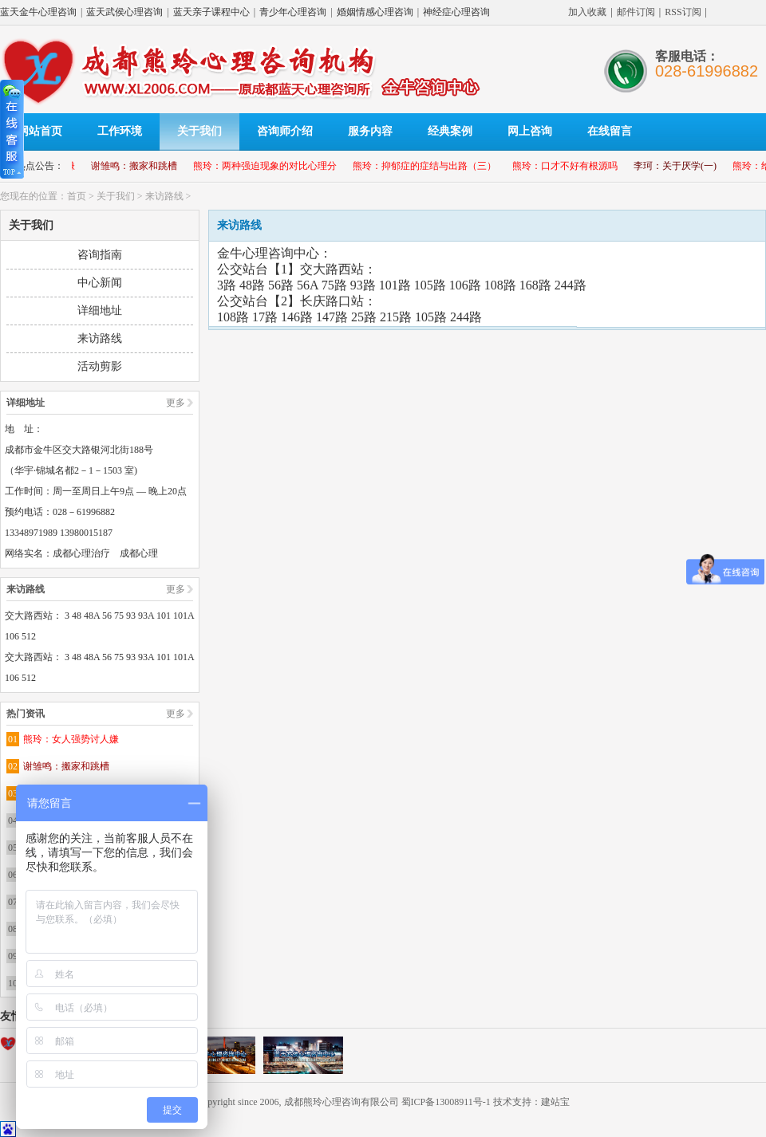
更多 (175, 402)
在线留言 (609, 131)
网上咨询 (529, 131)
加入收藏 (587, 12)
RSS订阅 (683, 12)
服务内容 (370, 131)
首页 (76, 196)
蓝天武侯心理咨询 (124, 12)
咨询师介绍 (285, 131)
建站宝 (555, 1101)
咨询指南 (99, 255)
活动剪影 (99, 366)
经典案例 (450, 131)
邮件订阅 (636, 12)
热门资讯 (25, 713)
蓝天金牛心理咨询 (38, 12)
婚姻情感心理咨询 (375, 12)
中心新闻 (99, 283)
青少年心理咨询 (292, 12)
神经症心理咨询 (456, 12)
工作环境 (119, 131)
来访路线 (164, 196)
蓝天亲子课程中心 (211, 12)
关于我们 (199, 131)
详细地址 (99, 311)
